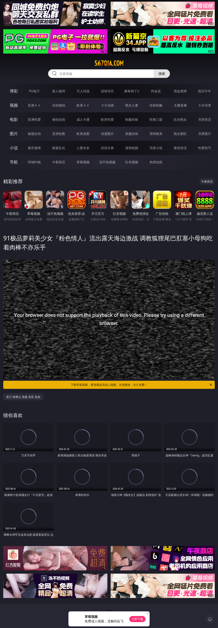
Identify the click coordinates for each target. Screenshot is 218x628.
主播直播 (180, 105)
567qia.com (109, 63)
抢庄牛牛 (204, 91)
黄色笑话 (180, 148)
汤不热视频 (107, 162)
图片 (14, 133)
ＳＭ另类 (204, 105)
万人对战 (83, 91)
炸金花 (156, 91)
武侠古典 (107, 148)
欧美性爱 (107, 119)
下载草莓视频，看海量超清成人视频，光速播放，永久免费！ (142, 384)
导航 (14, 162)
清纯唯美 (155, 133)
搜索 (162, 73)
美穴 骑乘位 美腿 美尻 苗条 (23, 397)
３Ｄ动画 (107, 105)
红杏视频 (131, 162)
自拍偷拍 (58, 105)
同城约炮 (34, 162)
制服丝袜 (131, 119)
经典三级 (155, 119)
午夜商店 (58, 162)
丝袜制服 (155, 105)
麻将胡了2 (131, 91)
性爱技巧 (204, 148)
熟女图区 (180, 133)
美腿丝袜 (131, 133)
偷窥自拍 (34, 133)
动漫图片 (107, 133)
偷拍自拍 (58, 119)
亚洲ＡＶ (34, 105)
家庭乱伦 (58, 148)
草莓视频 (83, 162)
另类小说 (155, 148)
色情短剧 (155, 162)
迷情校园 (131, 148)
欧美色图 (83, 133)
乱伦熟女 (180, 119)
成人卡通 (83, 119)
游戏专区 (107, 91)
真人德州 (58, 91)
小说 (14, 148)
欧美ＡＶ (83, 105)
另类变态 (204, 119)
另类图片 (204, 133)
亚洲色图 (58, 133)
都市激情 (34, 148)
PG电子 (34, 91)
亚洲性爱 (34, 119)
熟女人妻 (131, 105)
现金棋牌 (180, 91)
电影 (14, 119)
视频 (14, 105)
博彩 (14, 91)
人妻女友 (83, 148)
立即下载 (137, 619)
